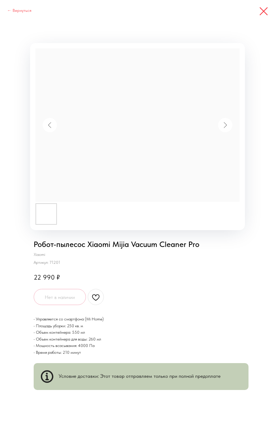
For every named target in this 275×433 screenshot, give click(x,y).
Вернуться (22, 10)
